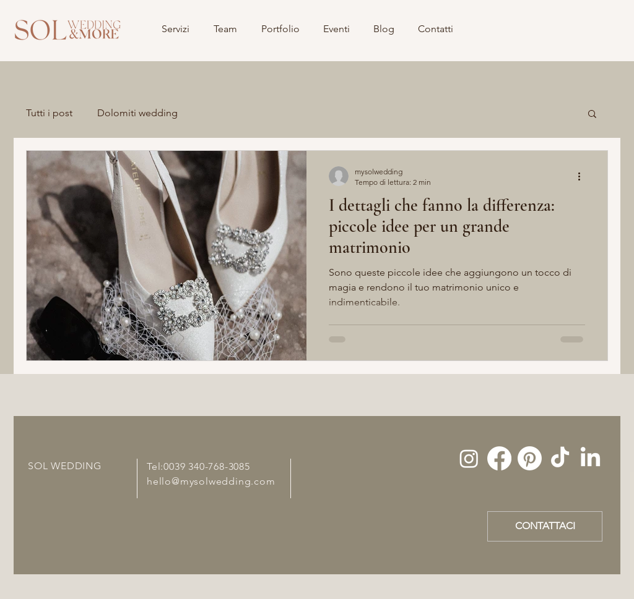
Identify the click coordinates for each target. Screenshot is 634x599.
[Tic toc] (560, 458)
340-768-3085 (219, 466)
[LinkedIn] (590, 458)
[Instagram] (469, 458)
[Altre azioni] (583, 176)
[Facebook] (499, 458)
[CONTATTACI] (544, 526)
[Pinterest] (530, 458)
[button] (592, 114)
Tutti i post (49, 113)
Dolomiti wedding (137, 113)
